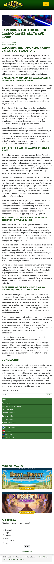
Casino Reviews (7, 409)
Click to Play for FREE (27, 488)
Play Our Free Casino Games (12, 406)
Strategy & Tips (7, 419)
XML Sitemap (20, 560)
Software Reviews (8, 413)
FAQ (40, 557)
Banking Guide (7, 416)
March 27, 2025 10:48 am (9, 42)
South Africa (9, 437)
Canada (8, 431)
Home (4, 400)
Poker (7, 543)
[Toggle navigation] (46, 4)
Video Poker (9, 540)
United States (10, 428)
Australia (8, 434)
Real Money (6, 403)
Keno (7, 538)
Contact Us (11, 560)
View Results (27, 551)
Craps (7, 532)
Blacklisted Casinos (9, 422)
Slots (6, 527)
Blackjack (8, 530)
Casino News (12, 44)
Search (49, 395)
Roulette (8, 535)
